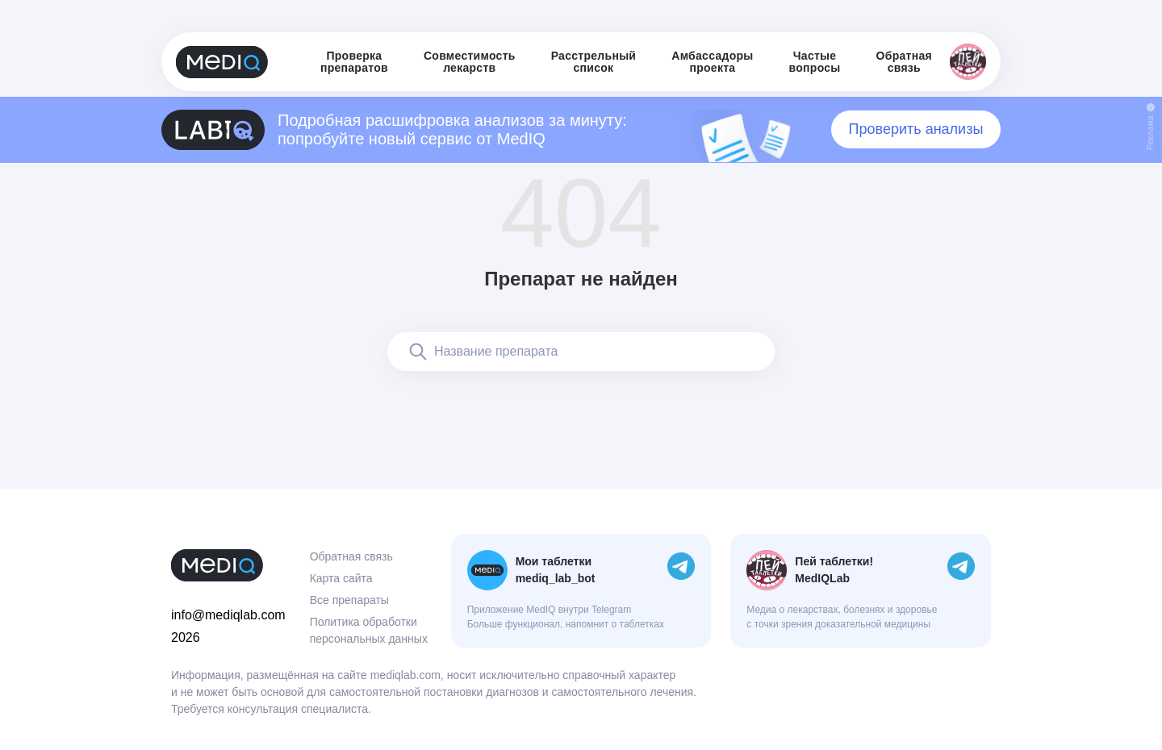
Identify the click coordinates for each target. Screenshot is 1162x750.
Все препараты (349, 600)
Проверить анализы (916, 129)
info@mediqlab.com (228, 615)
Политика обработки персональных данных (369, 630)
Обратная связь (351, 556)
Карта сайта (341, 578)
